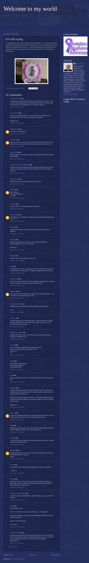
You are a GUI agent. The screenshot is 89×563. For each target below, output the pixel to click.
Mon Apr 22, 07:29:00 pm (17, 326)
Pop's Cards (14, 214)
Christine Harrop (15, 98)
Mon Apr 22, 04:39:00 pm (17, 260)
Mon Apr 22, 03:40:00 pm (17, 198)
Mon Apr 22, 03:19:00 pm (17, 173)
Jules (11, 506)
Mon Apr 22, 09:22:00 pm (17, 355)
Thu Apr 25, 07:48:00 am (17, 527)
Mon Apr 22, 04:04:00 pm (17, 221)
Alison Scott (14, 152)
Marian (12, 189)
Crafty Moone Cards (16, 332)
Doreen (12, 255)
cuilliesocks (13, 279)
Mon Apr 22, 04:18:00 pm (17, 234)
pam (11, 375)
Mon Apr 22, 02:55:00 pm (17, 146)
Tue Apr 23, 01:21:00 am (17, 419)
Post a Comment (13, 547)
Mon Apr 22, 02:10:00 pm (17, 107)
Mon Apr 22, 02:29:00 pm (17, 134)
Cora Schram (14, 113)
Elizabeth (13, 388)
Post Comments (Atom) (18, 559)
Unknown (13, 139)
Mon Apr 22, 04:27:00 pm (17, 250)
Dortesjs (12, 204)
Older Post (55, 555)
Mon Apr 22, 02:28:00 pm (17, 123)
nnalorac (13, 318)
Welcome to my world (30, 8)
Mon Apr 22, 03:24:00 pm (17, 184)
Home (32, 555)
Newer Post (8, 555)
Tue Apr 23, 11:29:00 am (17, 473)
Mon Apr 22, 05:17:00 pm (17, 285)
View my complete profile (71, 94)
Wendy (12, 227)
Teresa (12, 479)
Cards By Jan (14, 179)
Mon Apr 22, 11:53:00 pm (17, 407)
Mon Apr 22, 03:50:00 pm (17, 209)
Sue (11, 266)
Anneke (12, 345)
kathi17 (12, 413)
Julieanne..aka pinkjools (17, 493)
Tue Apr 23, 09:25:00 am (17, 459)
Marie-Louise (79, 63)
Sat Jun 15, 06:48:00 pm (17, 543)
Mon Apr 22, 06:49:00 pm (17, 312)
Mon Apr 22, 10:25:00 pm (17, 369)
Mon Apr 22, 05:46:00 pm (17, 298)
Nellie (12, 361)
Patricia (12, 239)
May (11, 425)
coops (12, 464)
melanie (12, 438)
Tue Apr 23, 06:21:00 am (17, 432)
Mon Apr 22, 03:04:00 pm (17, 159)
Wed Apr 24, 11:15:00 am (17, 500)
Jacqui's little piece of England (19, 164)
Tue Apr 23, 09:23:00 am (17, 444)
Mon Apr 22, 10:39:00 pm (17, 382)
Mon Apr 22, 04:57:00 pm (17, 273)
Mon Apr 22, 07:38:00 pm (17, 339)
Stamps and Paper (15, 304)
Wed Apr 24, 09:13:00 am (17, 487)
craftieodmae (14, 129)
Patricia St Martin (15, 532)
